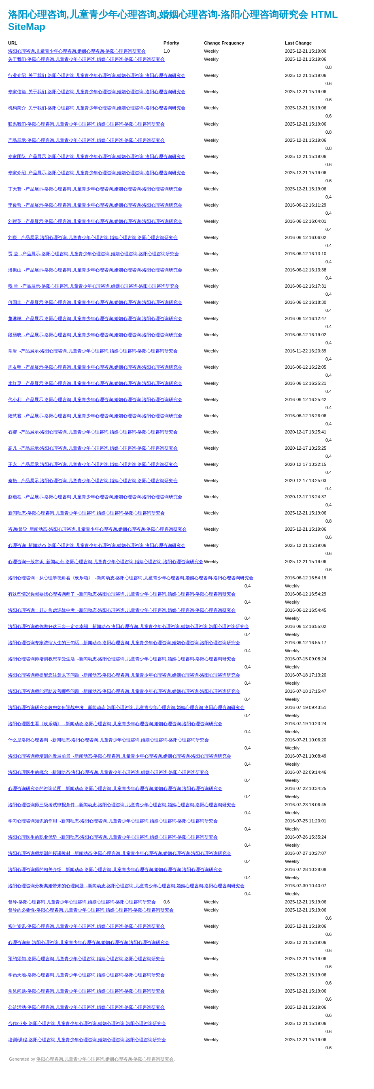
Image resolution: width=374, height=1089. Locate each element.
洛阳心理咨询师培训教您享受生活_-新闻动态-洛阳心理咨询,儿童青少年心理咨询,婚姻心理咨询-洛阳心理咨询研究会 (122, 658)
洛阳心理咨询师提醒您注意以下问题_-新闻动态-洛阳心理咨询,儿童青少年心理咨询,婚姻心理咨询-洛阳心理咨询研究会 (124, 675)
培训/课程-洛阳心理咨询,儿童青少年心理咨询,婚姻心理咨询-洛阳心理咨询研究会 (87, 1039)
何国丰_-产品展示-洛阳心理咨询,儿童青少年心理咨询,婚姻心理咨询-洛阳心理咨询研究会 (95, 302)
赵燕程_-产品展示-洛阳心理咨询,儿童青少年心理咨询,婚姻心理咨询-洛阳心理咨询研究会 (95, 496)
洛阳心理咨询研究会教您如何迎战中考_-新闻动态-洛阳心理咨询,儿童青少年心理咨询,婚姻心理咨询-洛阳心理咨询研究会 (126, 707)
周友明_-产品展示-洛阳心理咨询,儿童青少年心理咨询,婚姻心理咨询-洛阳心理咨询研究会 (95, 367)
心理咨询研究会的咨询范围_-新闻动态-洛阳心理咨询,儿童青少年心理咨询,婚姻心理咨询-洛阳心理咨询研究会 (115, 788)
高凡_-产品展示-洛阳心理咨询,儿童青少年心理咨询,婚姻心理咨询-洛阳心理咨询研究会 (93, 448)
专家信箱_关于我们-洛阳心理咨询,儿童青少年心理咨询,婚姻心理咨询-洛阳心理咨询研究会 (96, 91)
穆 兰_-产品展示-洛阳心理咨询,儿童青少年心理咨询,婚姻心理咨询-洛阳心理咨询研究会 (93, 286)
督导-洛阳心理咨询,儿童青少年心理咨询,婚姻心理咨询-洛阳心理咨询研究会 (82, 901)
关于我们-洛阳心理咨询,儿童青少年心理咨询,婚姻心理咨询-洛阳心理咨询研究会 (86, 59)
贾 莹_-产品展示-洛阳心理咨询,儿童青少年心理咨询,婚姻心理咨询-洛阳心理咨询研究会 (93, 253)
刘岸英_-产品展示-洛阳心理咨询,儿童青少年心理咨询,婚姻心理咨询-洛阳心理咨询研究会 (95, 221)
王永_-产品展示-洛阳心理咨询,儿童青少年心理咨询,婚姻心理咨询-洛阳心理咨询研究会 (93, 464)
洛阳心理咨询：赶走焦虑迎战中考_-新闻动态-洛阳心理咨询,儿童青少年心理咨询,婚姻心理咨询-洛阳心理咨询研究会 (122, 610)
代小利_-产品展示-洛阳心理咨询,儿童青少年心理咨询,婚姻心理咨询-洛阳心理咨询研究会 (95, 399)
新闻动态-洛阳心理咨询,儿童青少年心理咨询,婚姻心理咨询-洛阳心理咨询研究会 (86, 512)
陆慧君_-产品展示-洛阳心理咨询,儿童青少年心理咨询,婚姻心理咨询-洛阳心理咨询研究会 (95, 415)
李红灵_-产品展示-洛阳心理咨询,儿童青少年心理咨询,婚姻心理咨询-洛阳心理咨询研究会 (95, 383)
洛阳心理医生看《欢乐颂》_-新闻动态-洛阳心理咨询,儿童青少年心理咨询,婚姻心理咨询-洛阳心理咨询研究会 (115, 723)
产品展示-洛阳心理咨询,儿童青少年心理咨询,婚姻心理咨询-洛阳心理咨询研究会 (86, 140)
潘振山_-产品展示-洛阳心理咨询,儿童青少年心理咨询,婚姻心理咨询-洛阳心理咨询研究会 (95, 269)
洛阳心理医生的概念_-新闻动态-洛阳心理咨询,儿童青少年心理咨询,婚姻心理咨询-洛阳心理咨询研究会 (108, 772)
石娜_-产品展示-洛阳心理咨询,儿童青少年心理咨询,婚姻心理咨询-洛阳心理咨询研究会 (93, 431)
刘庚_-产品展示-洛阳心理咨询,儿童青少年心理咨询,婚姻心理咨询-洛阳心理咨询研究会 (93, 237)
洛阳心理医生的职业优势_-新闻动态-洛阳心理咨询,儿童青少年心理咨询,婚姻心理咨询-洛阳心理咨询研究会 (113, 837)
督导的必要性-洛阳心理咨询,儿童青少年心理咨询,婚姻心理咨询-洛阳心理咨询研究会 (91, 910)
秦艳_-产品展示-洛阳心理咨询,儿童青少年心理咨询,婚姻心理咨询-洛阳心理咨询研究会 (93, 480)
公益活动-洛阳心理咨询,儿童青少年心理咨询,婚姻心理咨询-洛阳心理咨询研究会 (86, 1007)
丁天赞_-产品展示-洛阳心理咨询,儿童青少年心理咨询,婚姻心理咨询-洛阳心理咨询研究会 (95, 188)
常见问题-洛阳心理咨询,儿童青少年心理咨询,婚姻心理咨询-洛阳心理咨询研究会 (86, 991)
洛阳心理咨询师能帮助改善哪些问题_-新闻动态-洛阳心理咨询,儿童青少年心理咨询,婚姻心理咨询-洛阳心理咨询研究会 (124, 691)
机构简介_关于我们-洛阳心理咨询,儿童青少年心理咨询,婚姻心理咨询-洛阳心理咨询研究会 (96, 107)
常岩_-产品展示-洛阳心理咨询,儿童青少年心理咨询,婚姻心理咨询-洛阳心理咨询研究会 (93, 350)
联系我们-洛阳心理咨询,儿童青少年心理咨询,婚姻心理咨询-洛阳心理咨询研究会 (86, 124)
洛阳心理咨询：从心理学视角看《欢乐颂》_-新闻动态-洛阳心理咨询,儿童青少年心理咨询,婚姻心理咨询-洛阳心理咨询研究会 (130, 577)
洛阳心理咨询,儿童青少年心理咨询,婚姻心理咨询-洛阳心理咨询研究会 (77, 51)
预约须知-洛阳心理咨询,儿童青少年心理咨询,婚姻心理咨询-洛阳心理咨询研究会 (86, 958)
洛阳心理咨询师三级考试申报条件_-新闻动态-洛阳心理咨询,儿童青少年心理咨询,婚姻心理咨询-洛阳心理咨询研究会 (122, 804)
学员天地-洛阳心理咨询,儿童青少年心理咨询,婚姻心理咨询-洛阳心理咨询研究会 (86, 974)
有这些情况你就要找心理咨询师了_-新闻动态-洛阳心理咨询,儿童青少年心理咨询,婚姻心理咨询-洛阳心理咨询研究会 (122, 593)
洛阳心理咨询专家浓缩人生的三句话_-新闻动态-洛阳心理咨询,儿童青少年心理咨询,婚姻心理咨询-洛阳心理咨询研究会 (124, 642)
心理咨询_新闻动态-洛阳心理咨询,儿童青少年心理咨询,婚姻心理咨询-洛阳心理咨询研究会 (96, 545)
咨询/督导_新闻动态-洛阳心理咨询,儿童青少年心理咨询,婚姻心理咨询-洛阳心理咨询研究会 (97, 529)
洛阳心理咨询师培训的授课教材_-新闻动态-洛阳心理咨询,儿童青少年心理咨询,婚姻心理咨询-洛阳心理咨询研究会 (119, 853)
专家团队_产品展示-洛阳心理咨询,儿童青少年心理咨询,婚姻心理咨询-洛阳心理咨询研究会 (96, 156)
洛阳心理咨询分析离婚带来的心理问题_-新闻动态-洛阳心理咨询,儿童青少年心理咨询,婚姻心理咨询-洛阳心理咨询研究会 (126, 885)
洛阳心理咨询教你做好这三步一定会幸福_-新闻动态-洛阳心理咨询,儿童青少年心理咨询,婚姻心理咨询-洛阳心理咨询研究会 (128, 626)
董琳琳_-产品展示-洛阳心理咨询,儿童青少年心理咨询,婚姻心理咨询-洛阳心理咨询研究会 (95, 318)
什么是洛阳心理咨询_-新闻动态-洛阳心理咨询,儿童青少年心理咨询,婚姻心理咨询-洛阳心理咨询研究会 (108, 739)
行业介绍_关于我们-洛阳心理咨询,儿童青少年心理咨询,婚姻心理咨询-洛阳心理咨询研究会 (96, 75)
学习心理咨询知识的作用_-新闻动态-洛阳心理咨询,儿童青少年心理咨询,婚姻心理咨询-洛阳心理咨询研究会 (113, 820)
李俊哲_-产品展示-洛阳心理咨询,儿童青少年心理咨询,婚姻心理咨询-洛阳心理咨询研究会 (95, 205)
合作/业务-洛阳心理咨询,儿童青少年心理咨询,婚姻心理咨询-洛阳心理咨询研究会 (87, 1023)
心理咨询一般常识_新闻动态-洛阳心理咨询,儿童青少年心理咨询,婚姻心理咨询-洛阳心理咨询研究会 (105, 561)
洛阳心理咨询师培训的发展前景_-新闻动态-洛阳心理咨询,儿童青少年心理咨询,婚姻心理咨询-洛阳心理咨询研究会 (119, 756)
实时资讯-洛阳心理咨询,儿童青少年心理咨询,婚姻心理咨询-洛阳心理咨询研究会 (86, 926)
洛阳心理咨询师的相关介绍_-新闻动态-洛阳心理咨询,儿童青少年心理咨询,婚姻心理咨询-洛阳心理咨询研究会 (115, 869)
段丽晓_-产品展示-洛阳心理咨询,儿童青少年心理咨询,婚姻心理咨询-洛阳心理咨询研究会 (95, 334)
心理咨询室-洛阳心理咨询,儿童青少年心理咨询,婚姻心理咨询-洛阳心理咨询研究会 (88, 942)
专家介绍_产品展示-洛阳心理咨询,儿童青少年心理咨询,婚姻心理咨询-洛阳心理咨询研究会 (96, 172)
